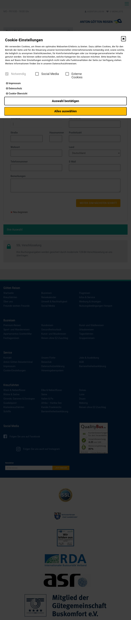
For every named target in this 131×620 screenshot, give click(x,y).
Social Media (47, 74)
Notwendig (15, 74)
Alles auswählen (65, 111)
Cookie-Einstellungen (24, 40)
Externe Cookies (74, 75)
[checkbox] (7, 74)
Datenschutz (14, 88)
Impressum (13, 83)
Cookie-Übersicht (16, 93)
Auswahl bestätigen (65, 101)
